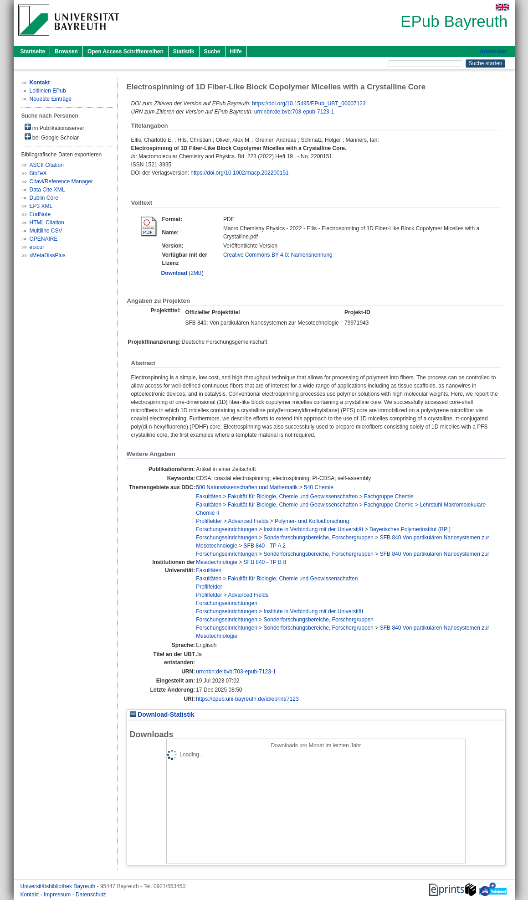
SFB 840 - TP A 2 (265, 546)
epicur (37, 247)
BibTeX (38, 173)
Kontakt (31, 894)
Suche (212, 51)
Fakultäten (208, 496)
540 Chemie (318, 487)
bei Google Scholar (52, 137)
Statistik (184, 51)
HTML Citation (47, 222)
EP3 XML (41, 206)
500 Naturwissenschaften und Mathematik (246, 487)
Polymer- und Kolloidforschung (312, 521)
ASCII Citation (47, 165)
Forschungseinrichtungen (226, 529)
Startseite (33, 51)
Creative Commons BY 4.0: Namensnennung (278, 255)
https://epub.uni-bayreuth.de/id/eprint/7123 (247, 699)
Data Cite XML (47, 189)
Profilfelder (209, 521)
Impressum (58, 894)
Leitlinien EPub (48, 91)
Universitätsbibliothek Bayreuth (59, 886)
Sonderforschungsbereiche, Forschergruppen (319, 537)
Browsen (66, 51)
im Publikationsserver (54, 127)
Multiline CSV (46, 231)
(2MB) (182, 273)
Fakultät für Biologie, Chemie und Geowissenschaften (293, 496)
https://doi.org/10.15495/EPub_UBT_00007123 (309, 103)
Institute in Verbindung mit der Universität (314, 529)
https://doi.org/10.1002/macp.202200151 (239, 173)
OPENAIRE (44, 239)
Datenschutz (91, 894)
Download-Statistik (162, 714)
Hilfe (236, 51)
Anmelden (493, 51)
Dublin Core (44, 198)
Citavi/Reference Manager (61, 181)
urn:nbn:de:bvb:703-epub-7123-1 (294, 112)
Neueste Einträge (51, 99)
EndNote (40, 214)
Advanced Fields (248, 521)
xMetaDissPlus (48, 255)
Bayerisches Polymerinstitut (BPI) (410, 529)
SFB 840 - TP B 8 (265, 562)
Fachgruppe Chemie (389, 496)
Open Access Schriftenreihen (125, 51)
